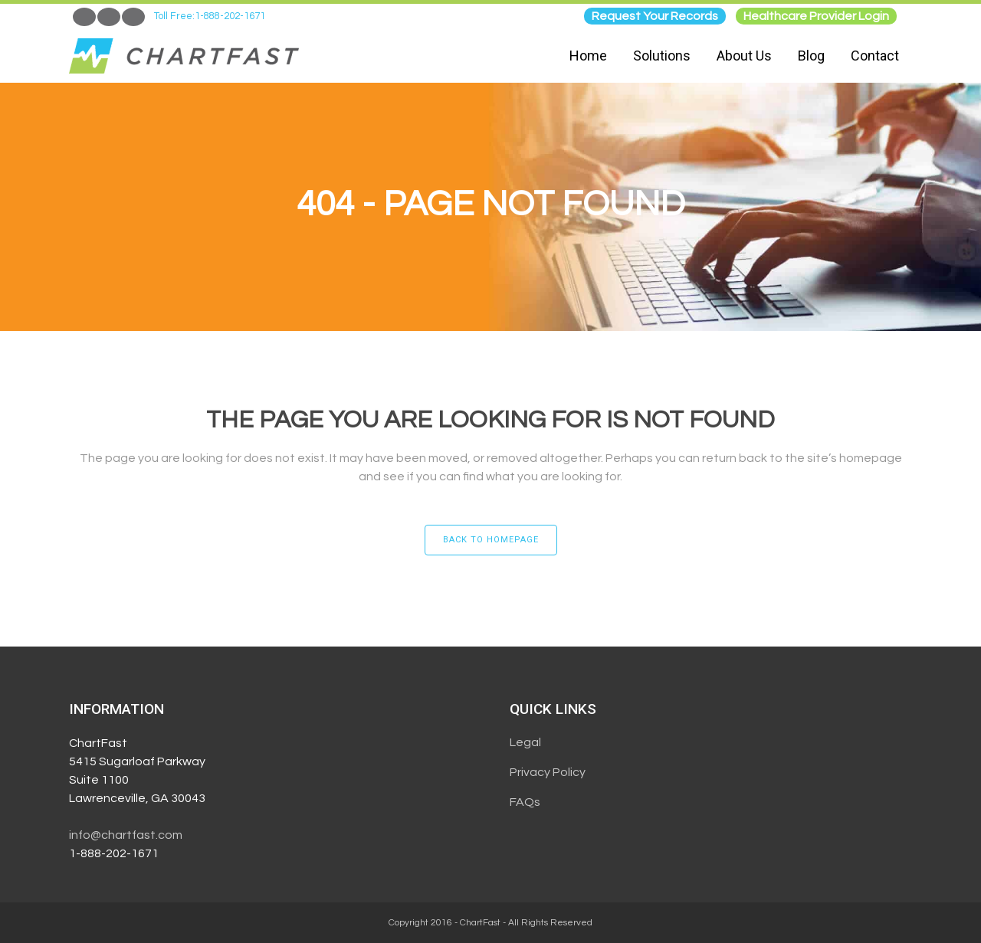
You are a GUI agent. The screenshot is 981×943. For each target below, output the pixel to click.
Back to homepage (491, 540)
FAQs (525, 802)
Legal (525, 742)
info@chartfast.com (125, 835)
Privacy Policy (548, 772)
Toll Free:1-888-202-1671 (209, 16)
